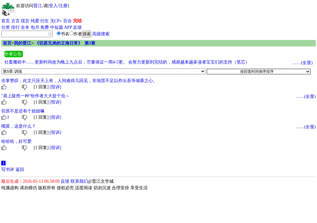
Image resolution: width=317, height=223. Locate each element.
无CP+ (56, 21)
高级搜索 (101, 34)
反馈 (77, 27)
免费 (44, 27)
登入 (53, 5)
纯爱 (35, 21)
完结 (77, 21)
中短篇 (56, 27)
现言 (25, 21)
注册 (63, 5)
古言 (15, 21)
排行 (15, 27)
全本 (25, 27)
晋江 (37, 5)
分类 (5, 27)
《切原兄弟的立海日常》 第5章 (65, 43)
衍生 (44, 21)
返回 (19, 169)
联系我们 (79, 181)
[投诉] (55, 87)
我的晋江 (22, 43)
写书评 (7, 169)
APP (68, 27)
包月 (35, 27)
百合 (67, 21)
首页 (5, 21)
